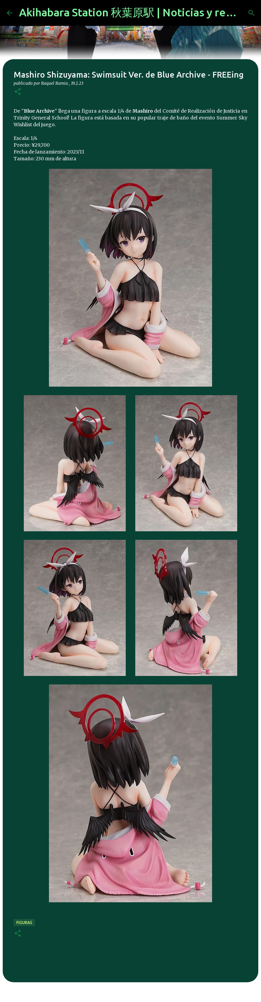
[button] (18, 92)
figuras (24, 922)
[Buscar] (251, 13)
